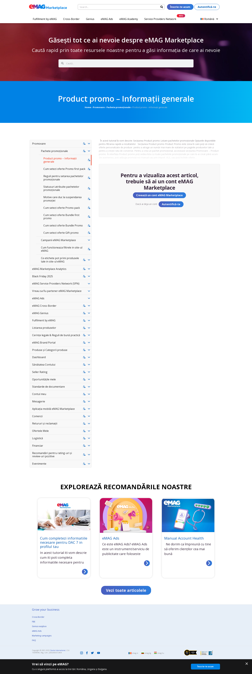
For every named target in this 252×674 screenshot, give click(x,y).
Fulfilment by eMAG (43, 320)
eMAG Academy (128, 19)
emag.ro (135, 653)
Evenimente (39, 463)
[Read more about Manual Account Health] (209, 563)
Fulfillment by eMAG (45, 19)
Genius (90, 19)
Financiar (37, 445)
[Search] (161, 6)
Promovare (99, 107)
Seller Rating (39, 372)
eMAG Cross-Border (44, 305)
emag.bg (148, 653)
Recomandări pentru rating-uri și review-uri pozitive (52, 454)
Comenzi (37, 416)
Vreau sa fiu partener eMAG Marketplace (56, 291)
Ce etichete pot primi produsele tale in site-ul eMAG (60, 259)
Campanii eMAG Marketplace (58, 240)
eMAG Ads (107, 19)
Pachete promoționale (118, 107)
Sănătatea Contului (43, 364)
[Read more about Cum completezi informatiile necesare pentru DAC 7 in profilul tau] (85, 572)
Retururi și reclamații (44, 423)
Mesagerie (38, 401)
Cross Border (38, 617)
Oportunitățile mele (44, 379)
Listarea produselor (44, 328)
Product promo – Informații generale (59, 160)
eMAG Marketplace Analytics (49, 269)
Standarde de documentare (48, 386)
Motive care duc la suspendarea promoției (62, 198)
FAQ (34, 640)
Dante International (57, 650)
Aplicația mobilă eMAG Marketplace (53, 409)
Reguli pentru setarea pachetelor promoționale (63, 177)
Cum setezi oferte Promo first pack (64, 169)
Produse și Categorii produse (49, 350)
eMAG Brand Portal (43, 342)
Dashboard (39, 357)
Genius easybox (39, 626)
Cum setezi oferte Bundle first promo (61, 216)
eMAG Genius (40, 313)
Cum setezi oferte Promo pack (61, 208)
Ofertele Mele (40, 431)
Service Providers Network (160, 19)
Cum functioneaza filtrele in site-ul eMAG (61, 249)
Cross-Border (71, 19)
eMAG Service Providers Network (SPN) (55, 283)
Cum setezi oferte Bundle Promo (63, 225)
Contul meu (39, 394)
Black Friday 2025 (42, 276)
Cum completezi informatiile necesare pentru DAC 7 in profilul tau (63, 542)
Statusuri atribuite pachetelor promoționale (61, 188)
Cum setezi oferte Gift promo (61, 232)
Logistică (37, 438)
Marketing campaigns (41, 635)
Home (88, 107)
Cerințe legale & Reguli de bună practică (56, 335)
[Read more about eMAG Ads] (147, 563)
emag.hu (161, 653)
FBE (33, 621)
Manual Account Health (184, 538)
